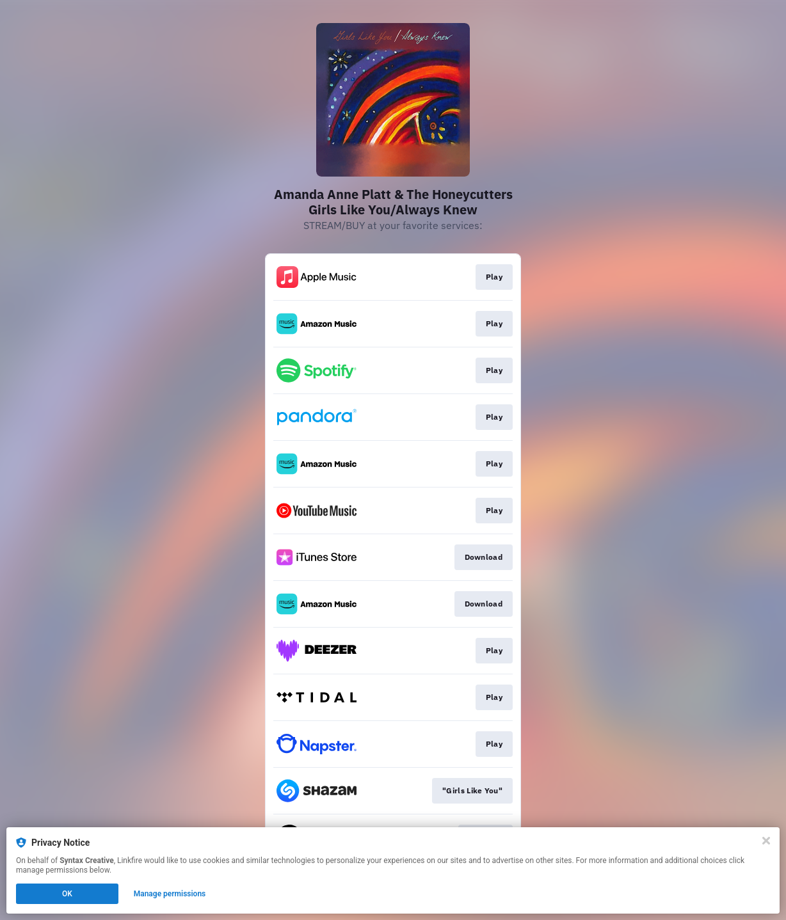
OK (67, 893)
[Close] (766, 840)
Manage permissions (170, 893)
